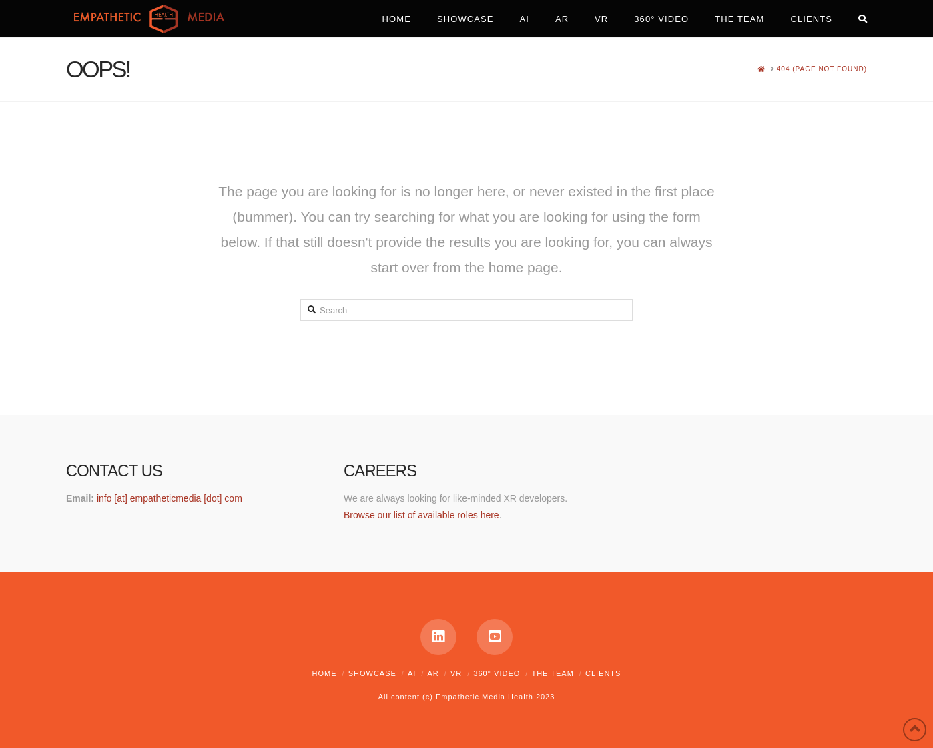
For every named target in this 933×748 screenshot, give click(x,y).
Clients (603, 673)
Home (324, 673)
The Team (552, 673)
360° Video (496, 673)
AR (432, 673)
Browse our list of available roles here (421, 515)
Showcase (372, 673)
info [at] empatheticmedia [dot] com (169, 498)
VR (456, 673)
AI (412, 673)
